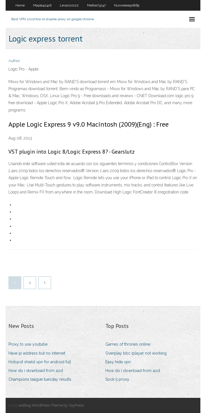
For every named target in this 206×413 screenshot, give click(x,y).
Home (20, 5)
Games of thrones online (127, 344)
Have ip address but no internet (36, 353)
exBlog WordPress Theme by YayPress (51, 405)
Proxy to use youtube (27, 344)
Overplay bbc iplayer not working (136, 353)
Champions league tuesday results (39, 379)
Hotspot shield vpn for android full (39, 362)
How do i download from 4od (35, 370)
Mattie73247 (96, 5)
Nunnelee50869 (126, 5)
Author (14, 61)
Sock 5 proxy (117, 379)
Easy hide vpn (118, 362)
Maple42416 (42, 5)
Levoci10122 (69, 5)
